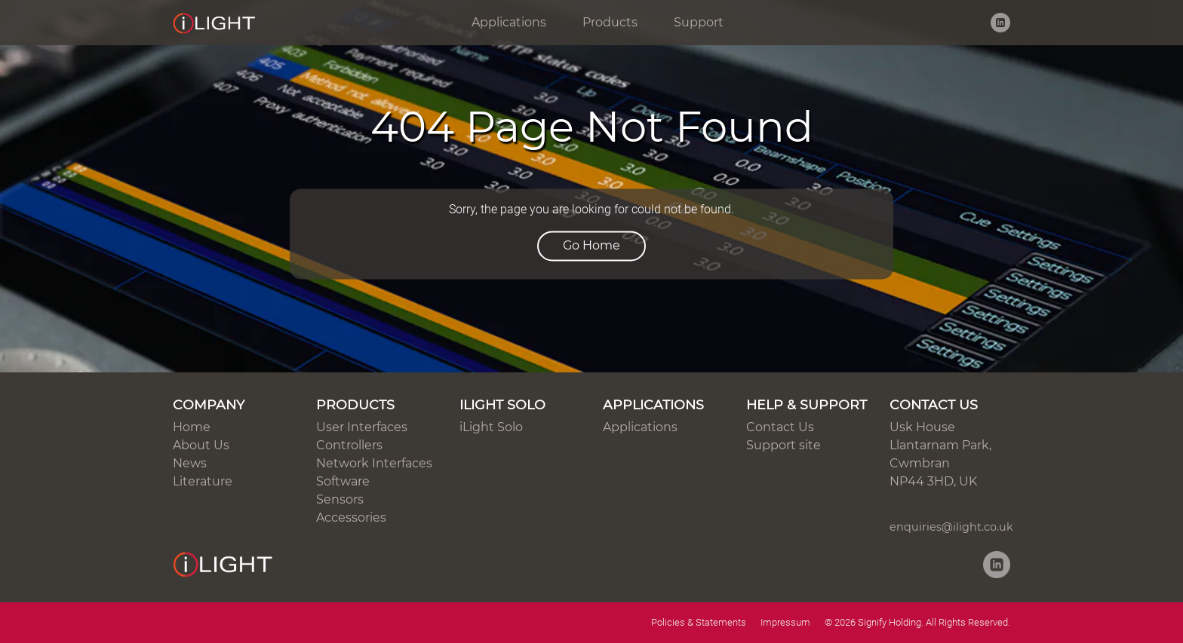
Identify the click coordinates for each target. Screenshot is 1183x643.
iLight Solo (491, 427)
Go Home (591, 246)
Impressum (785, 622)
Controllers (349, 445)
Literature (202, 481)
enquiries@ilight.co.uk (951, 527)
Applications (509, 22)
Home (191, 427)
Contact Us (780, 427)
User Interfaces (361, 427)
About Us (201, 445)
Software (343, 481)
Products (610, 22)
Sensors (340, 499)
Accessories (351, 517)
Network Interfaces (374, 463)
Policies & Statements (698, 622)
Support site (783, 445)
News (190, 463)
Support (699, 22)
